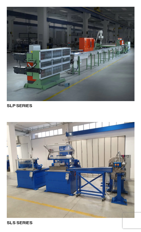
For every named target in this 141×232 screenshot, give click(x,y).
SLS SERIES (20, 222)
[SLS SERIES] (70, 170)
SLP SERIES (19, 105)
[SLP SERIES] (70, 54)
